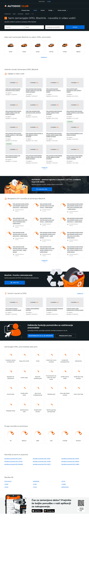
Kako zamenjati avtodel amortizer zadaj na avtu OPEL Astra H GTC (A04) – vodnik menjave (20, 249)
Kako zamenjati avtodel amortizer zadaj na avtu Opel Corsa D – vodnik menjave (47, 205)
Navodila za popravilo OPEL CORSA (41, 458)
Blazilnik (27, 13)
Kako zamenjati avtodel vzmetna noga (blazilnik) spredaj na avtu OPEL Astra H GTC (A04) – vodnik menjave (75, 235)
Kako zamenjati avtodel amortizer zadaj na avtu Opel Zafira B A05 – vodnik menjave (20, 234)
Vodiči (14, 13)
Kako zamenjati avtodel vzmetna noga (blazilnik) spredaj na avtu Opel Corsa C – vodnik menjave (75, 219)
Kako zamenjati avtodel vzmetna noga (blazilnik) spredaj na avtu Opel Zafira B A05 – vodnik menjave (48, 235)
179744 (35, 487)
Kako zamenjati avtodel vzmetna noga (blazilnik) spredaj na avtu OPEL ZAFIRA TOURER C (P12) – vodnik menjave (75, 249)
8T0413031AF (7, 481)
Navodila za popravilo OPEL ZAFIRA (70, 458)
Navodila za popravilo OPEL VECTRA (13, 461)
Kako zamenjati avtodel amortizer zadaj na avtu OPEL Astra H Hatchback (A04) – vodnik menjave (20, 220)
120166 (6, 487)
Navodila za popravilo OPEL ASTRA (13, 458)
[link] (25, 10)
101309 (35, 484)
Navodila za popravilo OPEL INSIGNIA (13, 464)
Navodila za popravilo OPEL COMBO (70, 464)
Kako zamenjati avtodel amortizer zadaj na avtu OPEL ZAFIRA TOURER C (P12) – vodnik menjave (47, 249)
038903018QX (65, 487)
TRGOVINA (42, 1)
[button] (51, 10)
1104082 (63, 484)
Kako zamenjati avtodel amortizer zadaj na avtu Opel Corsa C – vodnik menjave (47, 219)
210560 (6, 484)
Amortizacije (20, 13)
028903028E (36, 481)
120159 (63, 481)
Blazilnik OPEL (42, 189)
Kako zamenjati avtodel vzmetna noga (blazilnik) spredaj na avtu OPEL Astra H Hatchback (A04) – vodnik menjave (75, 206)
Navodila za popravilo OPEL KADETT (42, 464)
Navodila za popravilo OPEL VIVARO (42, 461)
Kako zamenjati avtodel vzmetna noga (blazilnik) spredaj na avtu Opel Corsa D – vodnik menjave (21, 205)
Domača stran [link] (7, 13)
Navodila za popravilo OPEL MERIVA (70, 461)
